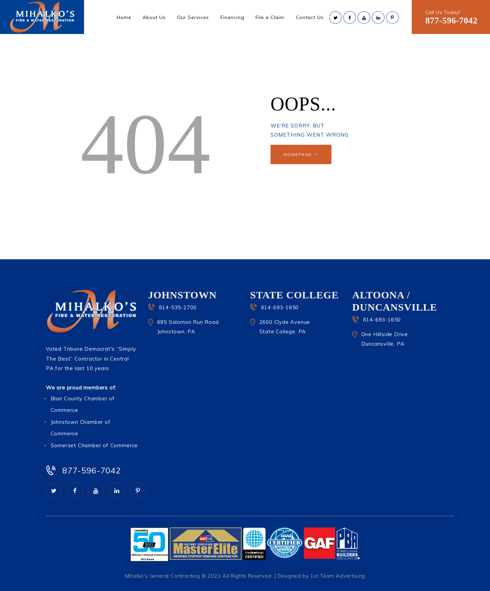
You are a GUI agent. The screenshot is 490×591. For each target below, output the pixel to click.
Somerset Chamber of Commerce (94, 445)
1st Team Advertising (337, 576)
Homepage (297, 154)
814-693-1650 (280, 307)
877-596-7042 (451, 20)
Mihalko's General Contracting (162, 576)
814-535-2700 (178, 307)
